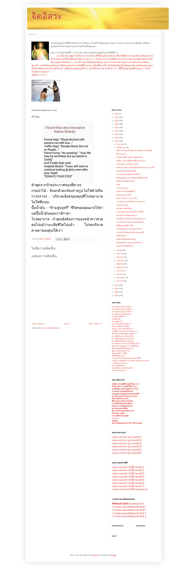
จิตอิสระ (46, 16)
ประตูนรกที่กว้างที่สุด (119, 353)
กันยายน (120, 254)
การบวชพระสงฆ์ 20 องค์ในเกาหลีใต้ (129, 212)
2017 (117, 285)
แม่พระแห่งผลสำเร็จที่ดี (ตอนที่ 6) (128, 483)
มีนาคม (120, 274)
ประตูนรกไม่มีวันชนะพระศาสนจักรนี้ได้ (126, 358)
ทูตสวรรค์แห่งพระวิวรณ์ (121, 351)
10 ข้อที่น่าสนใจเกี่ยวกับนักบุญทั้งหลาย (130, 219)
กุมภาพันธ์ (121, 278)
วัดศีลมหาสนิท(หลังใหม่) (125, 181)
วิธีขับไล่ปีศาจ (121, 236)
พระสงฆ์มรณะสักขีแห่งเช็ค (126, 171)
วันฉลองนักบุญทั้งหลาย (125, 246)
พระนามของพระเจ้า (119, 370)
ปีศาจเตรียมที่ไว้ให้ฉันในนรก (123, 348)
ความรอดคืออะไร (118, 365)
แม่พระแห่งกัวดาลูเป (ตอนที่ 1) (127, 437)
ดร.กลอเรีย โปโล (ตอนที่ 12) (122, 312)
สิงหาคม (120, 257)
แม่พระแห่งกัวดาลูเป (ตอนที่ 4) (127, 446)
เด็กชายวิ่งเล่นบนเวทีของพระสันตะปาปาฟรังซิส (134, 150)
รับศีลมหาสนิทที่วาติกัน (125, 226)
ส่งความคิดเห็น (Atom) (50, 328)
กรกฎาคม (120, 261)
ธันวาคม (120, 144)
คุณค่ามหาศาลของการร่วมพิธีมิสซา (125, 346)
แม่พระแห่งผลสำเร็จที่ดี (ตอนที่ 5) (128, 480)
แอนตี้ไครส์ (116, 319)
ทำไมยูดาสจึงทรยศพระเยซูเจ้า (123, 334)
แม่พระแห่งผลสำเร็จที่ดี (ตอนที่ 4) (128, 476)
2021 (117, 131)
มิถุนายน (120, 264)
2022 (117, 128)
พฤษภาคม (121, 267)
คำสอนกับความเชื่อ (123, 195)
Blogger (114, 555)
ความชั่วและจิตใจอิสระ (120, 324)
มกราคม (120, 281)
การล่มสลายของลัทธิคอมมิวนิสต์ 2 (129, 510)
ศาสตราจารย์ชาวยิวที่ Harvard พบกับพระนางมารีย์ (135, 167)
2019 (117, 138)
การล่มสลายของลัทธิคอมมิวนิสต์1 (128, 507)
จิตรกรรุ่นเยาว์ (121, 154)
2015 (117, 292)
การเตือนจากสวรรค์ (119, 363)
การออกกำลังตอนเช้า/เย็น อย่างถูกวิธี (130, 232)
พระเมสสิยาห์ (117, 321)
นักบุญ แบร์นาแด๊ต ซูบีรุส (121, 329)
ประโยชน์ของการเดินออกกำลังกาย (129, 229)
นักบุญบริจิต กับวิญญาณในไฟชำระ (129, 243)
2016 (117, 289)
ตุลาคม (120, 250)
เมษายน (120, 271)
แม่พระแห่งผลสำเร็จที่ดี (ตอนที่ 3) (128, 473)
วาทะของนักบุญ (122, 188)
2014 (117, 295)
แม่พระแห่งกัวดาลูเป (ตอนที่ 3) (127, 443)
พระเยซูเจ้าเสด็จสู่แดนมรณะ (126, 215)
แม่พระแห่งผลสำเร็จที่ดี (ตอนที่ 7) (128, 486)
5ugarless (95, 555)
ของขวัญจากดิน (122, 205)
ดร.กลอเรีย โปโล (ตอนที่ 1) (122, 307)
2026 (117, 114)
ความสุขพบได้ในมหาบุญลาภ (123, 341)
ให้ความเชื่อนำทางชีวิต (121, 326)
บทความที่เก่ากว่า (95, 324)
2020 (117, 134)
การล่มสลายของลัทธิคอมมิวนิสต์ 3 (129, 513)
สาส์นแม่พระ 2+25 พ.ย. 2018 (127, 164)
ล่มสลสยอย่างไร (128, 503)
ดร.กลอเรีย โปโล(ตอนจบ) (121, 314)
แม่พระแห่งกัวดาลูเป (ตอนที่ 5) (127, 449)
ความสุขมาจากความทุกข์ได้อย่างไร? (126, 343)
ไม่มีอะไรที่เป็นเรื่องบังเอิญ (126, 239)
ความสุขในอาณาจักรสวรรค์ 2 (123, 339)
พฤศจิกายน (121, 148)
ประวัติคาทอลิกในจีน (124, 208)
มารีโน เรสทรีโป (118, 316)
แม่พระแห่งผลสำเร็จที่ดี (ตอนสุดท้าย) (130, 489)
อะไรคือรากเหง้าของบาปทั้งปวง (124, 331)
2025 (117, 117)
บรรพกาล (115, 418)
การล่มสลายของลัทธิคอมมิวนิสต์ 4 (129, 516)
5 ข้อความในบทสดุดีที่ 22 (126, 191)
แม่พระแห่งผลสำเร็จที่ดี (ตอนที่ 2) (128, 470)
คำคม (118, 185)
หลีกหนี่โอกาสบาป (119, 356)
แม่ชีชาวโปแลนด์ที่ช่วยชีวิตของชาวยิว (131, 161)
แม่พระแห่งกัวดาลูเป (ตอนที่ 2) (127, 440)
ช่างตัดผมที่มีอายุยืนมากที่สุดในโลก (129, 157)
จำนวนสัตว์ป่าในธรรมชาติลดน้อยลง (130, 222)
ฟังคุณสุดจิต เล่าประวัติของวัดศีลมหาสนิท (132, 178)
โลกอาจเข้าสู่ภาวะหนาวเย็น (126, 198)
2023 (117, 124)
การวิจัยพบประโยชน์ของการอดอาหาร (130, 202)
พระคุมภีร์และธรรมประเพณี (122, 368)
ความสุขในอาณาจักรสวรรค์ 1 (123, 336)
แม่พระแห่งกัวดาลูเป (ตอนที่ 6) (127, 453)
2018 (117, 141)
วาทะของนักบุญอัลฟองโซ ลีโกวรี (128, 174)
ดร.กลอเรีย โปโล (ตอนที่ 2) (122, 309)
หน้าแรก (33, 34)
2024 (117, 121)
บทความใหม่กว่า (38, 324)
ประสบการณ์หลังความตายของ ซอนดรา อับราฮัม (130, 361)
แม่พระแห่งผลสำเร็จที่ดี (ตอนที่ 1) (128, 467)
